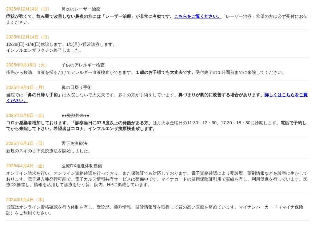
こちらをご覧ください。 (197, 16)
